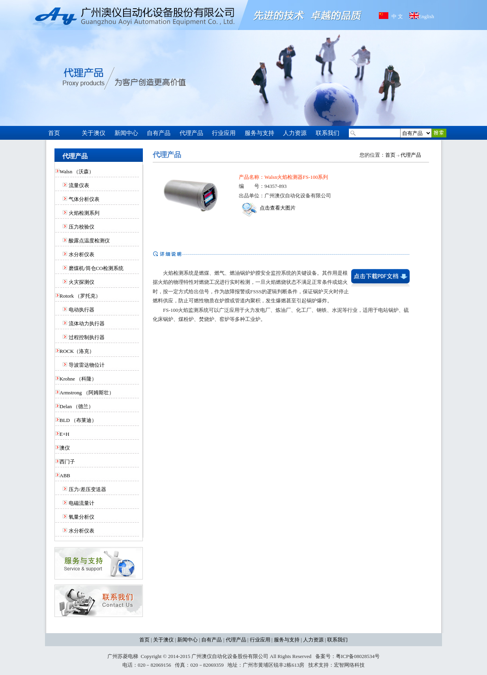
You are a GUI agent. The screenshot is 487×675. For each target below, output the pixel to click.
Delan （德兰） (77, 406)
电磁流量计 (81, 503)
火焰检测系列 (84, 213)
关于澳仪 (163, 640)
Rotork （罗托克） (80, 296)
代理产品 (411, 155)
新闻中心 (187, 640)
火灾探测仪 (81, 282)
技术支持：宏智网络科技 (336, 665)
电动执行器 (81, 310)
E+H (64, 434)
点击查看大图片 (269, 208)
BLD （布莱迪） (78, 420)
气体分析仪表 (84, 199)
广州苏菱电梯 (122, 656)
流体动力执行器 (87, 323)
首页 (390, 155)
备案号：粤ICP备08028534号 (347, 656)
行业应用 (260, 640)
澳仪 (65, 448)
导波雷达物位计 (87, 365)
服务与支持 (287, 640)
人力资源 (313, 640)
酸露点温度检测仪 (89, 241)
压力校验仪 (81, 227)
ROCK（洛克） (77, 351)
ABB (65, 475)
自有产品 (211, 640)
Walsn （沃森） (77, 171)
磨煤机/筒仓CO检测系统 (96, 268)
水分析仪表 (81, 254)
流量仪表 (79, 185)
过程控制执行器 (87, 337)
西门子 (67, 462)
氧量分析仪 (81, 517)
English (426, 16)
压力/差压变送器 (87, 489)
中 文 (397, 16)
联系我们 (337, 640)
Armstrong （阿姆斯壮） (87, 393)
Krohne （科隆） (78, 379)
